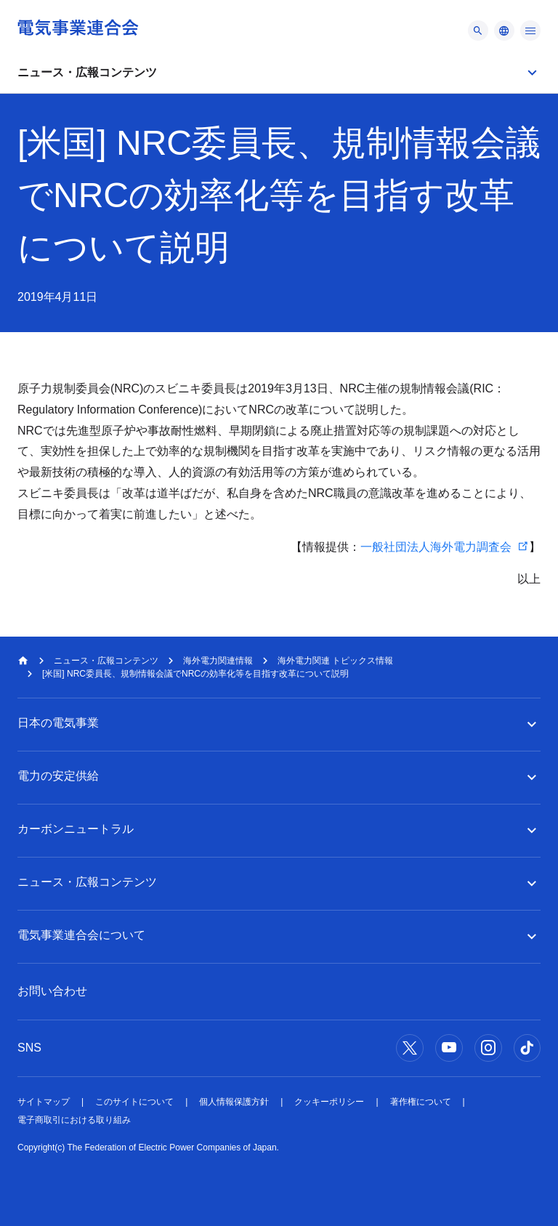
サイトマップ (43, 1102)
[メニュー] (478, 30)
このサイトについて (134, 1102)
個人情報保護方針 (234, 1102)
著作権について (420, 1102)
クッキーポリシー (329, 1102)
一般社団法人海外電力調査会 (436, 547)
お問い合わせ (52, 991)
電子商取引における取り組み (74, 1120)
